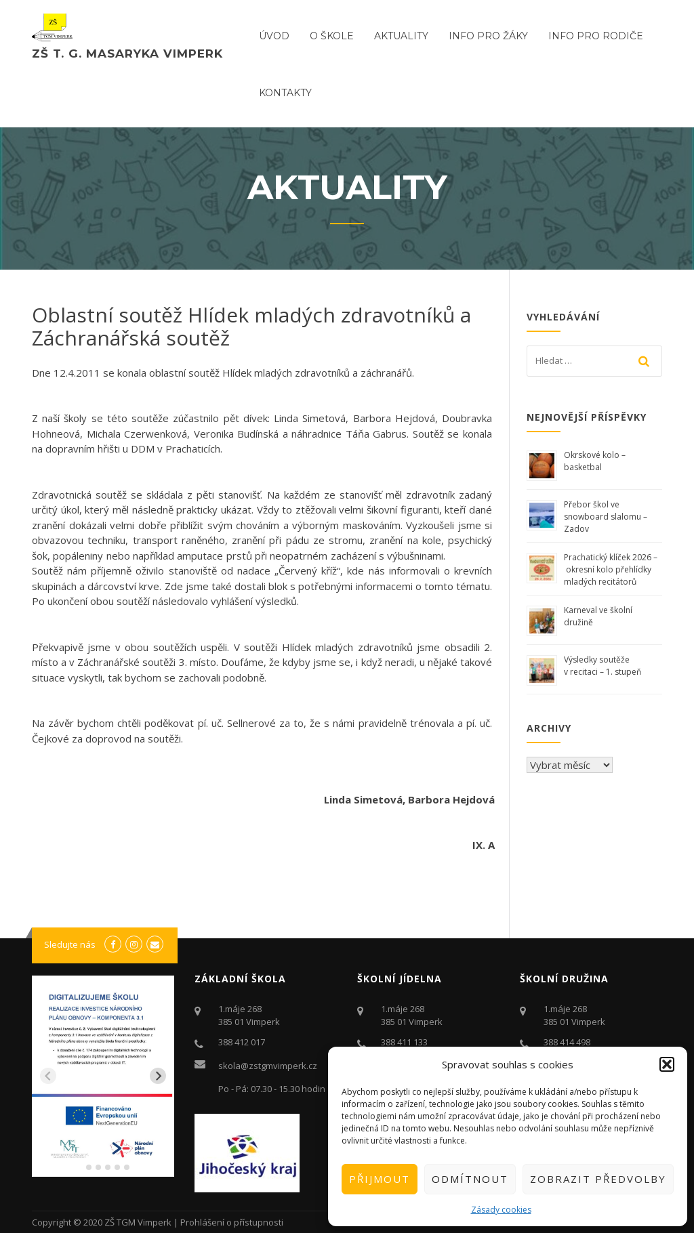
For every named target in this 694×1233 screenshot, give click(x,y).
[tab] (79, 1167)
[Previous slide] (48, 1076)
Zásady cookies (501, 1209)
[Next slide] (158, 1076)
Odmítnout (470, 1179)
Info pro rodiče (595, 36)
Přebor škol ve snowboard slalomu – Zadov (605, 517)
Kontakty (285, 93)
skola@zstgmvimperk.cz (267, 1066)
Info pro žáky (488, 36)
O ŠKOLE (332, 36)
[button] (667, 1064)
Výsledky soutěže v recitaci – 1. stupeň (602, 665)
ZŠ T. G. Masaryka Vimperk (127, 53)
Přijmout (379, 1179)
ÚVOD (274, 36)
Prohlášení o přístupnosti (231, 1222)
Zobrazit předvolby (598, 1179)
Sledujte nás (70, 944)
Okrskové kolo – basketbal (595, 461)
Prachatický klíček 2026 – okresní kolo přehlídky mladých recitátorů (610, 569)
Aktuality (401, 36)
